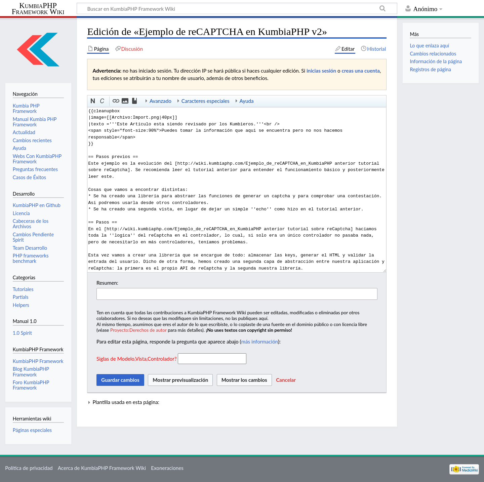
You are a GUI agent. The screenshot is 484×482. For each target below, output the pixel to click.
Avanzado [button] (160, 101)
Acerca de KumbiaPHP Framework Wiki (102, 468)
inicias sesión (321, 71)
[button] (93, 101)
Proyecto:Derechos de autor (138, 330)
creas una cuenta (361, 71)
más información (259, 341)
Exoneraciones (167, 468)
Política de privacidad (28, 468)
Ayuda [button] (247, 101)
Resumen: (107, 283)
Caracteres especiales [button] (206, 101)
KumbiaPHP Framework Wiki (38, 9)
